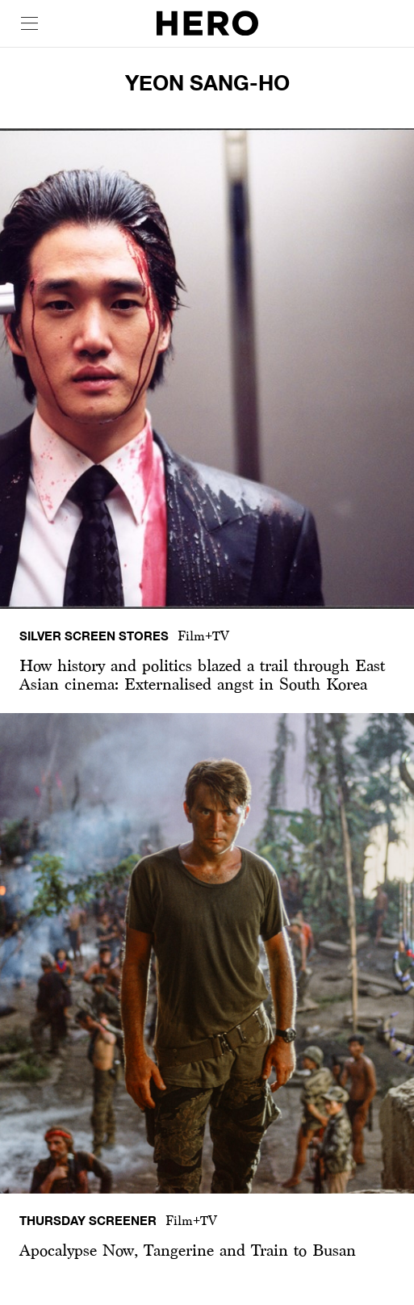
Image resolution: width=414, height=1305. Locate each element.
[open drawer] (29, 23)
